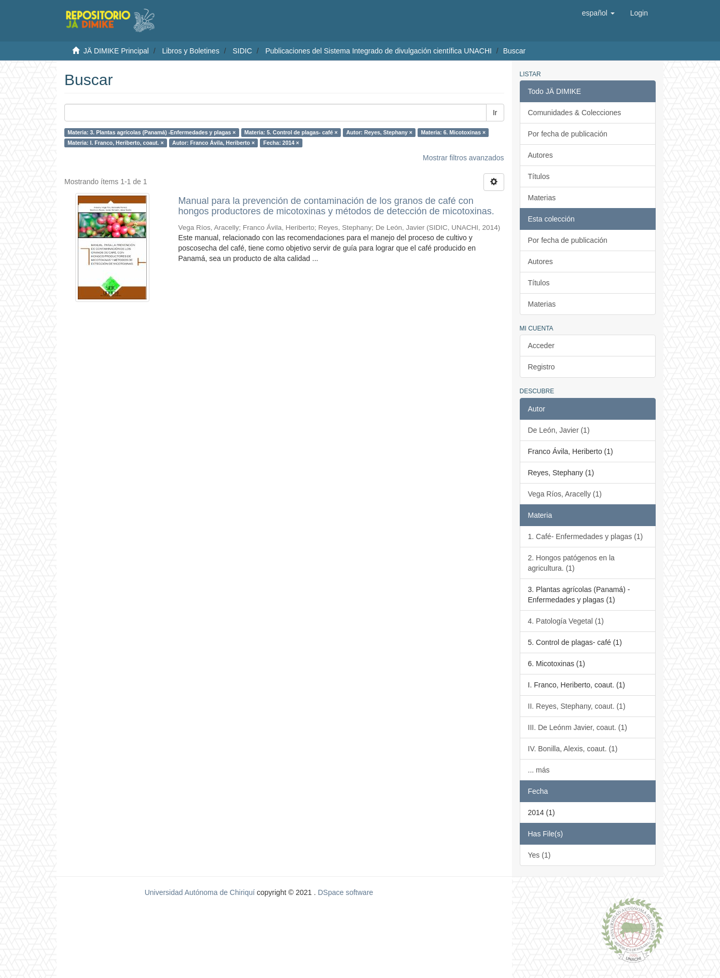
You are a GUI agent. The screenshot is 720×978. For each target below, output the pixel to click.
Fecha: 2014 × (281, 143)
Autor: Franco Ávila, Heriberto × (213, 143)
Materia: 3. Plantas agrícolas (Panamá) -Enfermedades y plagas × (151, 132)
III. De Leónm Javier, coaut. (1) (577, 727)
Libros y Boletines (190, 51)
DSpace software (345, 892)
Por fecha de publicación (567, 134)
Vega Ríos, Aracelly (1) (565, 494)
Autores (540, 155)
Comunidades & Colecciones (574, 112)
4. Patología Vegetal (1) (566, 621)
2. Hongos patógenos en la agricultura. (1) (571, 563)
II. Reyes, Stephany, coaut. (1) (577, 706)
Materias (542, 198)
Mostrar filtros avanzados (463, 158)
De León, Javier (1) (559, 430)
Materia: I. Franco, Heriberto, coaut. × (115, 143)
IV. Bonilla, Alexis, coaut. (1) (573, 749)
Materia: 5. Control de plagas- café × (291, 132)
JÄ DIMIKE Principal (116, 51)
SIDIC (242, 51)
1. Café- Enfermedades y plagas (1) (585, 536)
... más (539, 770)
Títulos (539, 176)
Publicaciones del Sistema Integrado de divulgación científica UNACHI (378, 51)
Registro (541, 367)
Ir (495, 112)
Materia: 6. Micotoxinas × (453, 132)
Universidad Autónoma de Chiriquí (200, 892)
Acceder (541, 345)
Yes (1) (539, 855)
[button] (598, 13)
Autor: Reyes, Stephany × (379, 132)
